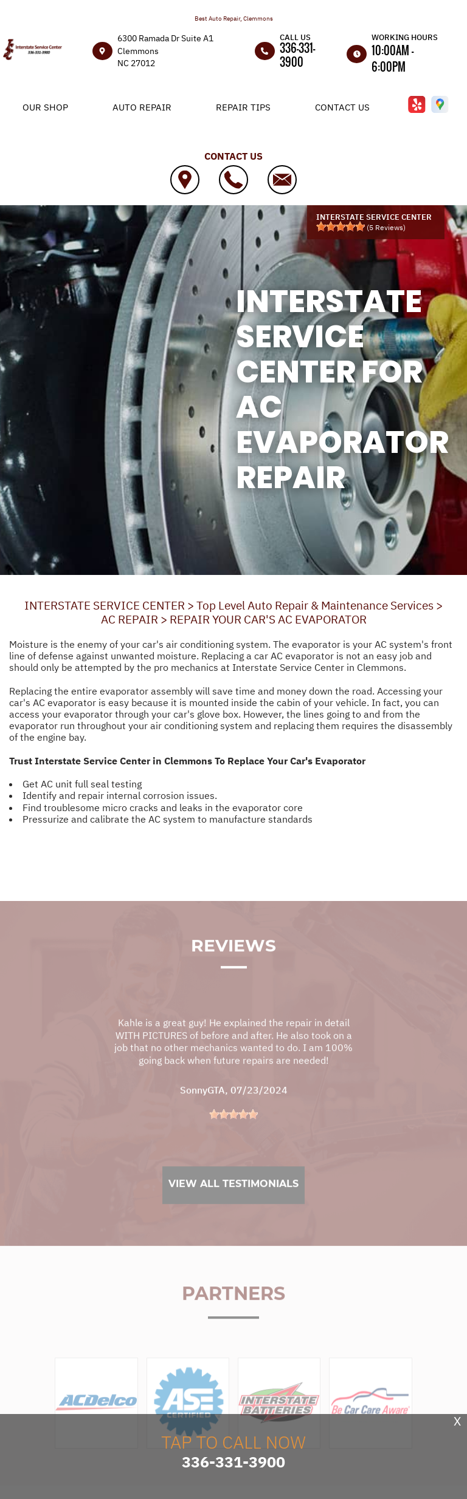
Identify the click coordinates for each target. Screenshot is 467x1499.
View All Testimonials (233, 1202)
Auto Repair (141, 107)
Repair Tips (243, 107)
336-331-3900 (297, 54)
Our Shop (45, 107)
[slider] (340, 226)
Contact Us (342, 107)
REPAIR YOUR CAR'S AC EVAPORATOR (268, 619)
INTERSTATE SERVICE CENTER (104, 605)
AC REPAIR (129, 619)
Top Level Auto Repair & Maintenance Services (315, 605)
